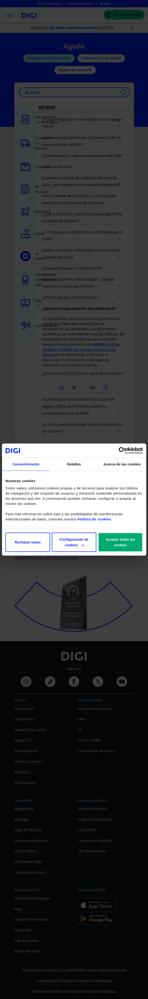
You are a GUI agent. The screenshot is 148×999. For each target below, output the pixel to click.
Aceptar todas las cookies (120, 542)
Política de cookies (94, 519)
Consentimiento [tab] (25, 464)
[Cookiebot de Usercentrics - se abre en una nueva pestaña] (122, 450)
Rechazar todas (28, 542)
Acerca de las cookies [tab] (122, 464)
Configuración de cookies (74, 542)
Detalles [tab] (74, 464)
